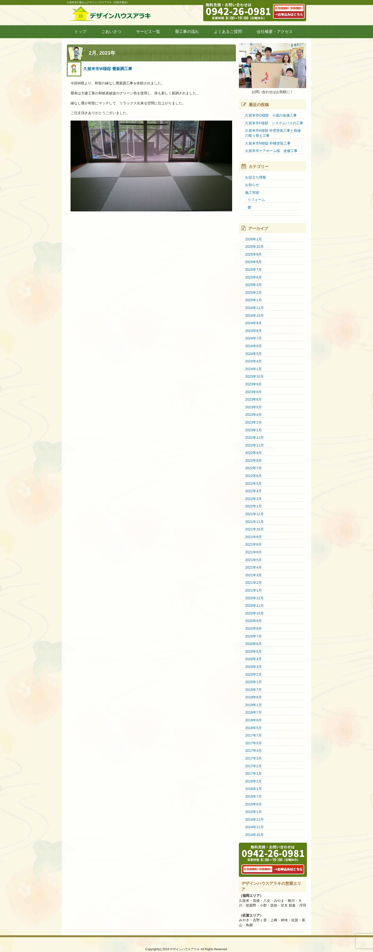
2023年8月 (253, 392)
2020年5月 (253, 651)
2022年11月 (254, 445)
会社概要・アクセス (275, 31)
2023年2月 (253, 422)
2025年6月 (253, 277)
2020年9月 (253, 621)
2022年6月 (253, 476)
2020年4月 (253, 659)
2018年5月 (253, 728)
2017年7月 (253, 735)
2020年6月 (253, 644)
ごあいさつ (111, 31)
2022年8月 (253, 461)
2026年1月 (253, 239)
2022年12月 (254, 438)
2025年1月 (253, 300)
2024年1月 (253, 369)
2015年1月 (253, 812)
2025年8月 (253, 262)
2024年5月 (253, 354)
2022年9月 (253, 453)
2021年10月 (254, 529)
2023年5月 (253, 407)
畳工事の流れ (187, 31)
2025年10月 (254, 247)
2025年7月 (253, 270)
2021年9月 (253, 537)
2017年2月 (253, 766)
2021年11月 (254, 522)
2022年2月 (253, 499)
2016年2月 (253, 781)
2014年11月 (254, 827)
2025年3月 (253, 285)
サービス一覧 (148, 31)
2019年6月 (253, 697)
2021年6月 (253, 552)
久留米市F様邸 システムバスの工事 (274, 123)
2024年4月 (253, 361)
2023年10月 (254, 376)
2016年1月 (253, 789)
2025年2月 (253, 293)
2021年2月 (253, 583)
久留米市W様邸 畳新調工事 (107, 69)
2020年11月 (254, 606)
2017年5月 (253, 743)
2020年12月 (254, 598)
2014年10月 (254, 835)
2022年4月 (253, 491)
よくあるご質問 (228, 31)
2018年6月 (253, 720)
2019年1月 (253, 705)
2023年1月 (253, 430)
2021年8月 (253, 544)
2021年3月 (253, 575)
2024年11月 (254, 308)
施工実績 (252, 192)
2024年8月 (253, 331)
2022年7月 (253, 468)
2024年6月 (253, 346)
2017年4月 (253, 751)
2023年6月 (253, 399)
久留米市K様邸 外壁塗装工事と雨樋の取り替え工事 (273, 133)
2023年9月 (253, 384)
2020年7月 (253, 636)
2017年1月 (253, 774)
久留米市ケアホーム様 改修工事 (271, 151)
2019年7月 (253, 690)
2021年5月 (253, 560)
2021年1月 (253, 590)
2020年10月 (254, 613)
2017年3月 (253, 758)
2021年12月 (254, 514)
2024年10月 (254, 315)
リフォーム (256, 200)
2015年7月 (253, 796)
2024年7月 (253, 338)
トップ (80, 31)
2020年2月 (253, 674)
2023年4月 (253, 415)
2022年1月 (253, 506)
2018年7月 (253, 712)
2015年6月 (253, 804)
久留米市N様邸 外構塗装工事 (267, 143)
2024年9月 (253, 323)
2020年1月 (253, 682)
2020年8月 (253, 629)
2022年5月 (253, 483)
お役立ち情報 (255, 177)
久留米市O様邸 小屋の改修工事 (271, 115)
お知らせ (252, 185)
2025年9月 (253, 254)
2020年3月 (253, 667)
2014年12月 (254, 819)
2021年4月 (253, 567)
